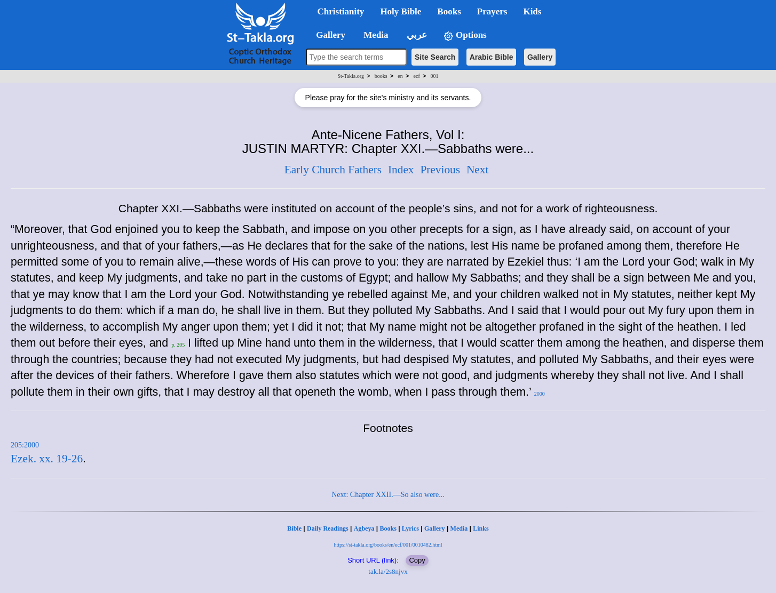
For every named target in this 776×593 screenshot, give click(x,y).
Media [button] (375, 35)
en (400, 76)
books (381, 76)
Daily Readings (328, 528)
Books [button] (449, 11)
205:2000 (25, 445)
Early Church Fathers (333, 169)
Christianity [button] (341, 11)
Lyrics (410, 528)
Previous (440, 169)
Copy (417, 560)
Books (387, 528)
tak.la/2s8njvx (387, 571)
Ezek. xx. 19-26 (47, 458)
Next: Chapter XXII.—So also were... (388, 495)
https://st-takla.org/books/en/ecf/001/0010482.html (388, 545)
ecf (417, 76)
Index (401, 169)
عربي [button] (416, 35)
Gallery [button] (328, 35)
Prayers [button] (492, 11)
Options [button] (465, 35)
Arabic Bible (491, 57)
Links (480, 528)
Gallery (539, 57)
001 (434, 76)
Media (459, 528)
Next (477, 169)
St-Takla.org (351, 76)
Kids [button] (532, 11)
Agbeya (364, 528)
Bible (294, 528)
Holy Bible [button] (400, 11)
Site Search (435, 57)
